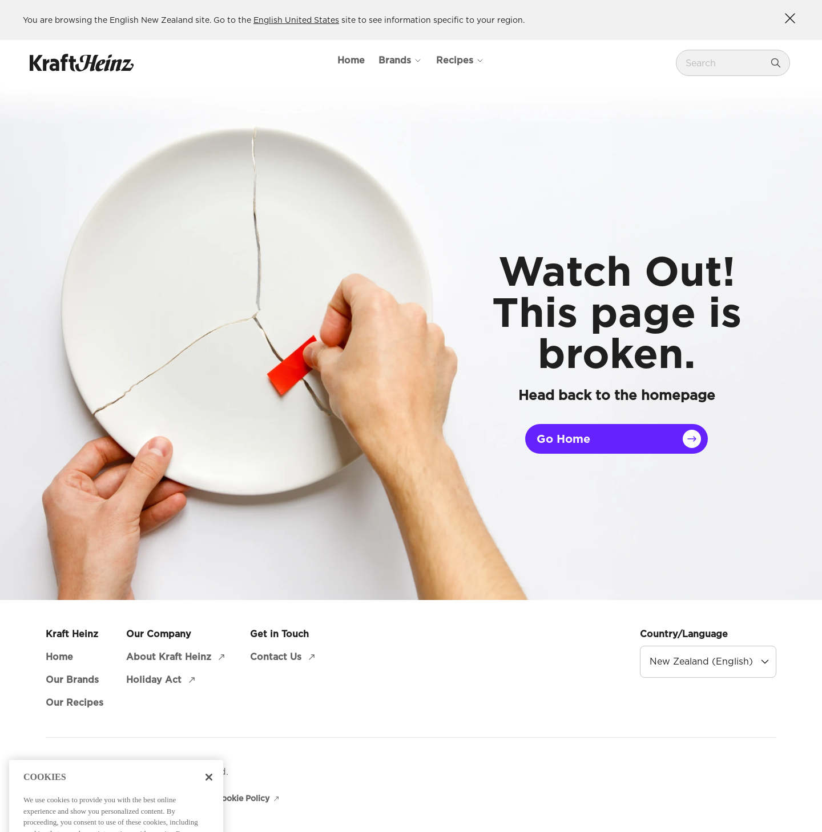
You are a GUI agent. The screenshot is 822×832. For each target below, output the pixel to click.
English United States (296, 20)
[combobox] (724, 62)
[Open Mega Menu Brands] (400, 60)
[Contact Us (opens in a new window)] (283, 657)
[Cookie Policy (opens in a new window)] (248, 799)
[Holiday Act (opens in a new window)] (162, 680)
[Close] (208, 796)
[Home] (351, 60)
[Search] (775, 62)
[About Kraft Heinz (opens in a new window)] (176, 657)
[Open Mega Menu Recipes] (460, 60)
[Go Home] (616, 439)
